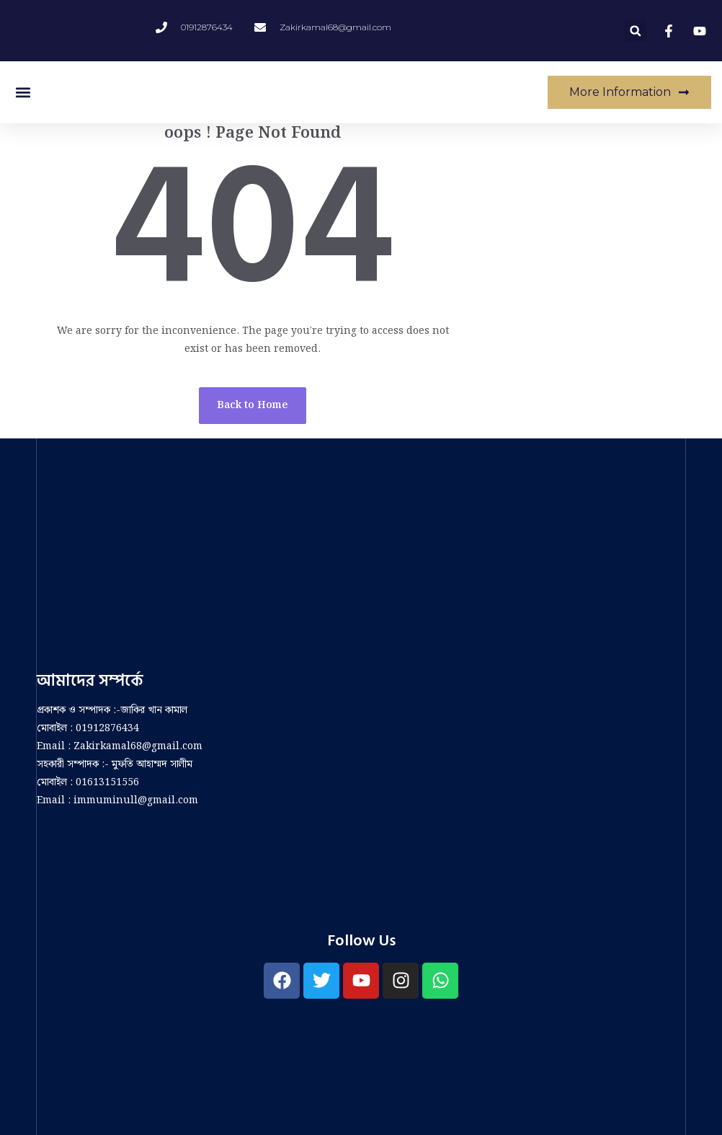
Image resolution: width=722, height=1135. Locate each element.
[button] (635, 30)
